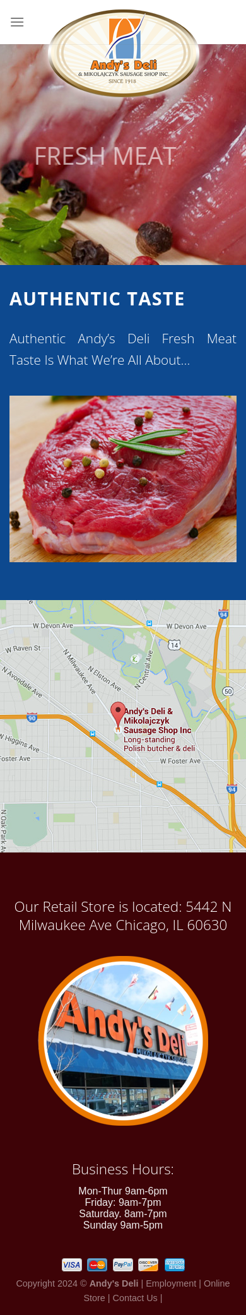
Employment (171, 1283)
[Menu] (17, 21)
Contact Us (135, 1298)
